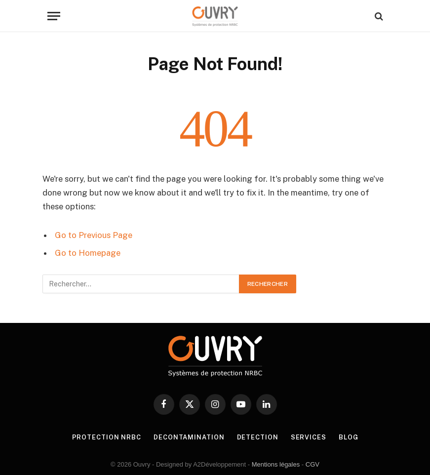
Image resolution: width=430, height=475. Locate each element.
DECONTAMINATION (189, 437)
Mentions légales (276, 464)
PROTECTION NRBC (106, 437)
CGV (312, 464)
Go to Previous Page (93, 235)
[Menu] (53, 16)
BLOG (348, 437)
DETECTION (257, 437)
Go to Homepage (87, 253)
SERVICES (308, 437)
